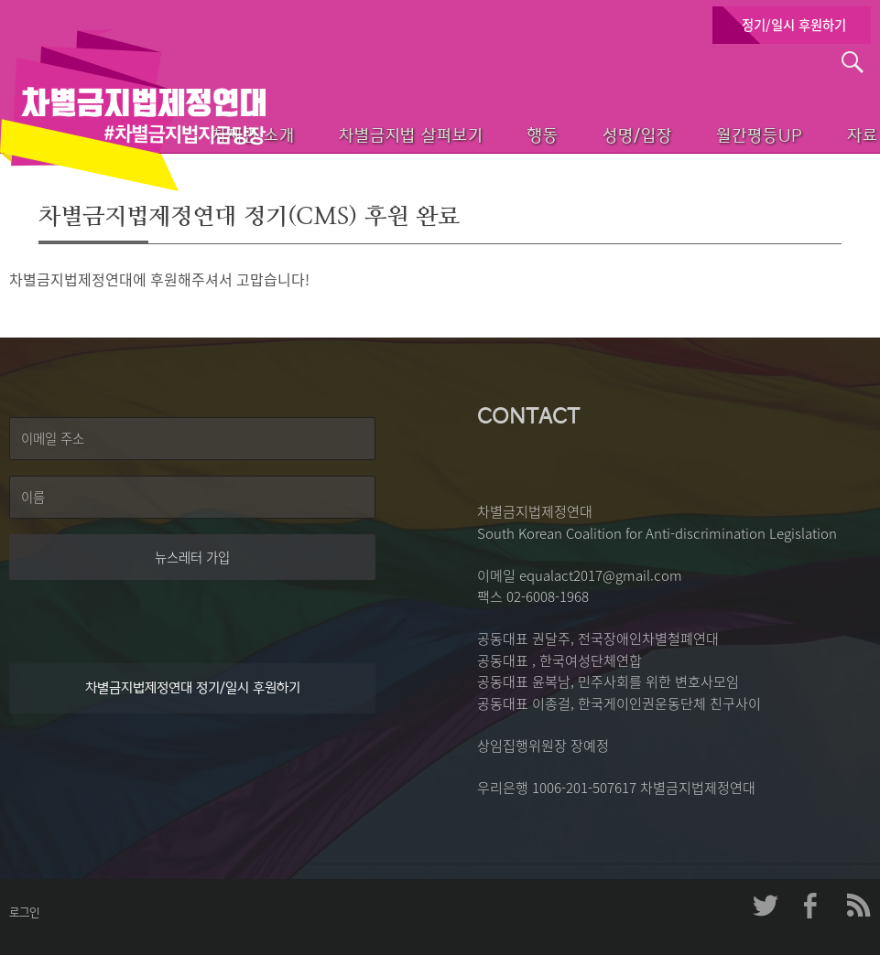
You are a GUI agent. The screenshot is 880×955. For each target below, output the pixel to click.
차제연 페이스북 (811, 905)
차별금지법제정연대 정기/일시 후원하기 (192, 688)
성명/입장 (590, 133)
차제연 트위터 (765, 905)
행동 (484, 133)
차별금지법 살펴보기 (343, 133)
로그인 (24, 912)
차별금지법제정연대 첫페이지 (133, 109)
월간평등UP (722, 133)
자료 (836, 133)
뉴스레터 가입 (192, 557)
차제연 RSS (857, 905)
